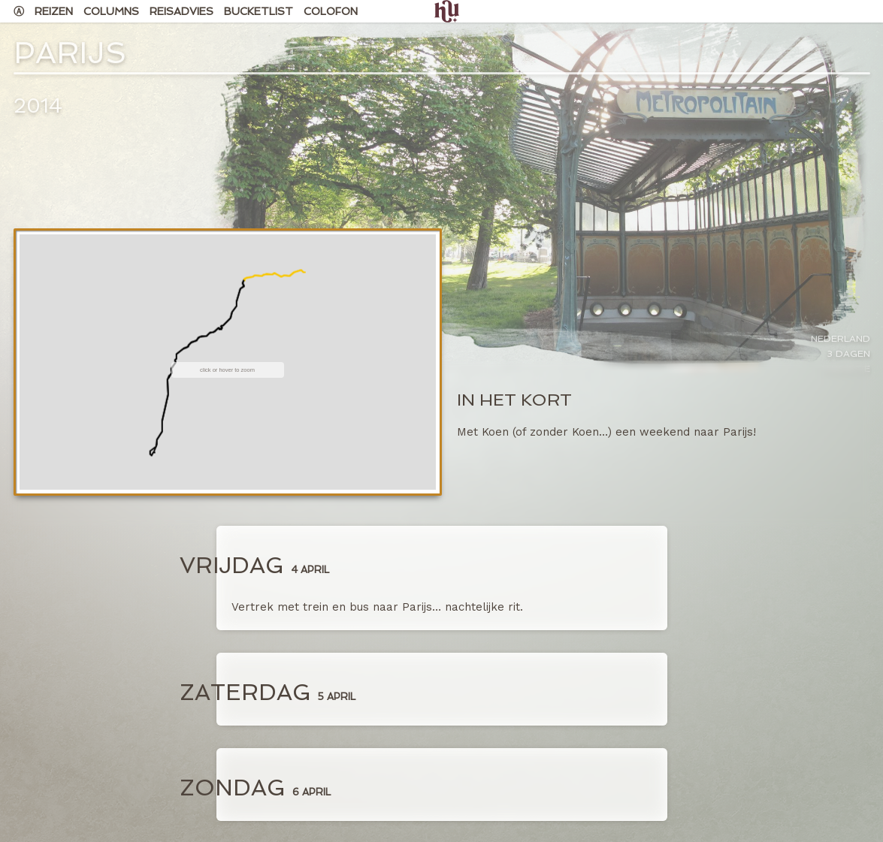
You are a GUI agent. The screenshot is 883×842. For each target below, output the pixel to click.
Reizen (54, 11)
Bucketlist (258, 11)
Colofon (331, 11)
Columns (111, 11)
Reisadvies (181, 11)
